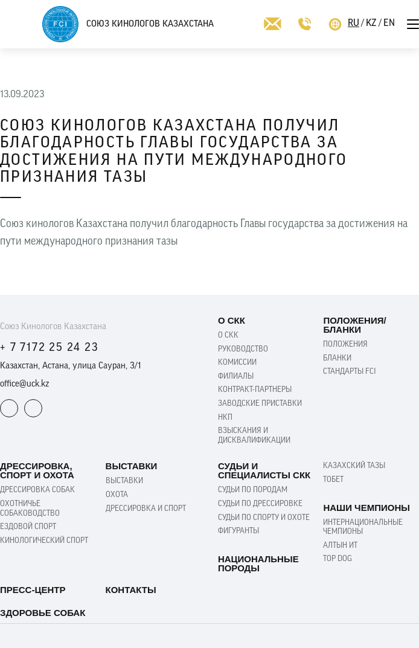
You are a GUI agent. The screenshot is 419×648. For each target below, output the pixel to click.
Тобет (333, 480)
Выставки (124, 481)
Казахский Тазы (354, 466)
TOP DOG (337, 559)
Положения (345, 344)
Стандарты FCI (349, 372)
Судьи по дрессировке (260, 504)
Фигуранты (238, 531)
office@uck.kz (24, 384)
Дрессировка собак (37, 490)
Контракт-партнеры (255, 390)
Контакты (131, 589)
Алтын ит (340, 546)
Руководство (243, 349)
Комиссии (237, 363)
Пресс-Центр (32, 589)
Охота (117, 495)
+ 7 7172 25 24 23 (49, 348)
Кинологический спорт (44, 541)
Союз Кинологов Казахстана (150, 24)
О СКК (228, 335)
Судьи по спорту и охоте (264, 518)
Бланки (337, 358)
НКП (225, 418)
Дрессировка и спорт (146, 509)
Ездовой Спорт (28, 527)
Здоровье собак (42, 612)
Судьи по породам (252, 490)
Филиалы (236, 376)
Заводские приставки (260, 404)
